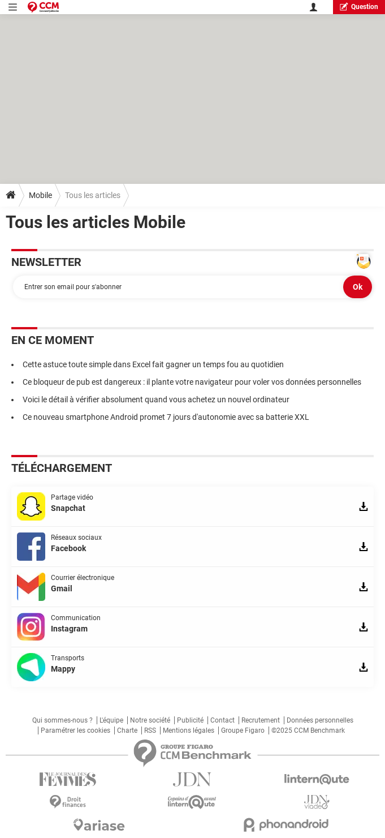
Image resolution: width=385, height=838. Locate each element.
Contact (222, 720)
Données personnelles (320, 720)
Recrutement (260, 720)
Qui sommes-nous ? (62, 720)
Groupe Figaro (243, 730)
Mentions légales (188, 730)
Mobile (40, 195)
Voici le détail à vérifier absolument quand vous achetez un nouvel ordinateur (156, 399)
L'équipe (111, 720)
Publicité (190, 720)
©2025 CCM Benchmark (308, 730)
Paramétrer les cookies (75, 730)
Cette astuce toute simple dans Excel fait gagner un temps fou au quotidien (153, 364)
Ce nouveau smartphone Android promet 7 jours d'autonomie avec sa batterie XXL (166, 417)
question (359, 6)
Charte (127, 730)
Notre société (150, 720)
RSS (150, 730)
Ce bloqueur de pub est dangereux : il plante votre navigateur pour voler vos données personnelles (192, 381)
